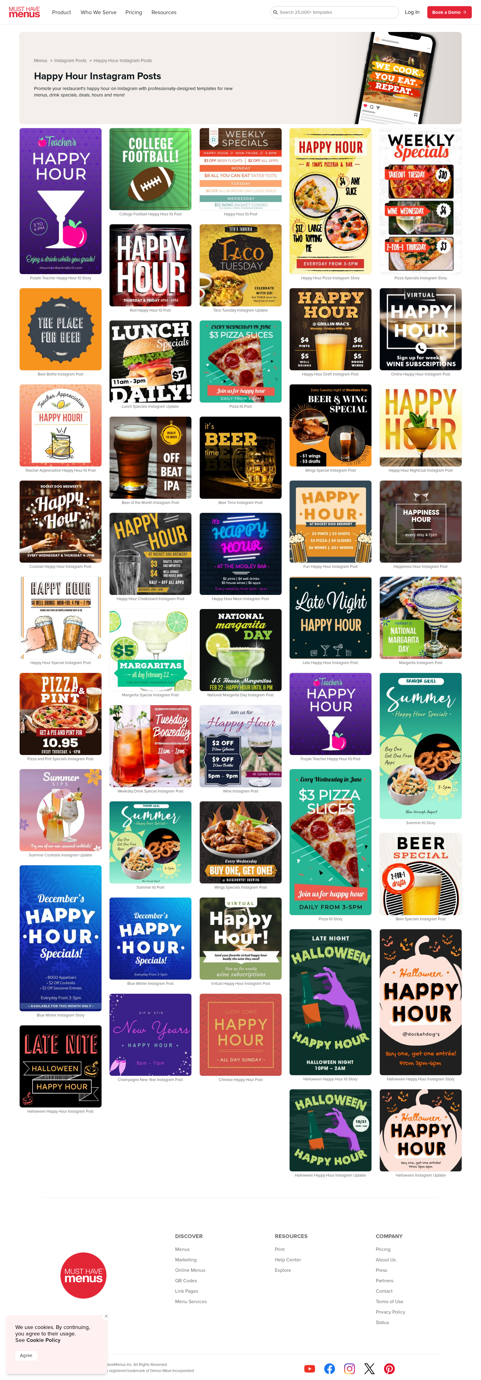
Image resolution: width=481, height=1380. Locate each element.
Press (381, 1270)
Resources (164, 12)
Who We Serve (99, 12)
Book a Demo (449, 12)
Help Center (288, 1259)
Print (280, 1249)
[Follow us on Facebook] (330, 1369)
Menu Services (191, 1301)
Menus (41, 60)
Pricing (133, 12)
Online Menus (190, 1270)
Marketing (186, 1259)
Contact (384, 1291)
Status (382, 1322)
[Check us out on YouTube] (310, 1369)
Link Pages (186, 1291)
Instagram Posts (71, 60)
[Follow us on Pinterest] (389, 1369)
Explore (283, 1270)
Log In (412, 12)
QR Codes (186, 1280)
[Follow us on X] (369, 1369)
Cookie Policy (43, 1340)
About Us (386, 1259)
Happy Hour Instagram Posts (123, 60)
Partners (384, 1280)
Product (61, 12)
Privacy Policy (390, 1312)
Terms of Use (389, 1301)
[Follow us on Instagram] (350, 1369)
